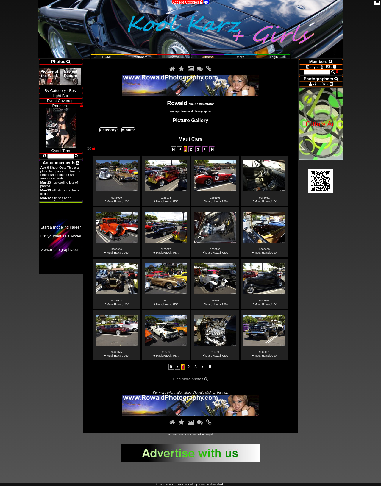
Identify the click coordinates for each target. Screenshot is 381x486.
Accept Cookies (187, 2)
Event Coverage (60, 101)
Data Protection (194, 434)
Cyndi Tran (61, 148)
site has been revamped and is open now (60, 199)
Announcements (59, 162)
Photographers (321, 78)
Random (59, 106)
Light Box (61, 95)
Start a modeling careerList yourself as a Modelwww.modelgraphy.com (60, 238)
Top (181, 434)
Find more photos (190, 379)
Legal (209, 434)
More (240, 57)
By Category (55, 90)
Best (73, 90)
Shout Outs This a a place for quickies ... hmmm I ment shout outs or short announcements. (60, 173)
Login (274, 57)
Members (140, 57)
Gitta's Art (320, 124)
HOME (172, 434)
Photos (174, 57)
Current (207, 57)
